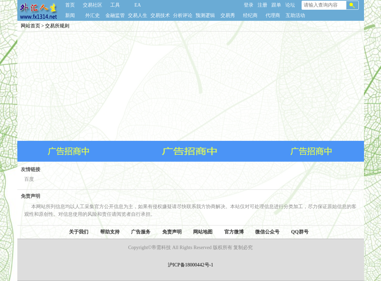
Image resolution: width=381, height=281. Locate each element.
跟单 (276, 5)
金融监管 (115, 15)
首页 (70, 5)
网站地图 (203, 232)
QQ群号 (300, 232)
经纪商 (250, 15)
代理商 (273, 15)
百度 (29, 179)
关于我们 (78, 232)
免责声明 (172, 232)
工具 (115, 5)
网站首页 (30, 25)
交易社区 (92, 5)
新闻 (70, 15)
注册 (262, 5)
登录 (248, 5)
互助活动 (295, 15)
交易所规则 (57, 25)
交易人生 (137, 15)
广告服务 (140, 232)
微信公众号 (267, 232)
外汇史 (92, 15)
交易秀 (227, 15)
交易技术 (160, 15)
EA (138, 5)
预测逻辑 (205, 15)
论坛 (290, 5)
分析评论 (182, 15)
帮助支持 (110, 232)
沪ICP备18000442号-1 (190, 264)
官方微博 (234, 232)
